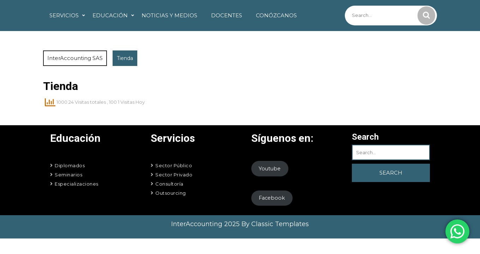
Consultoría (169, 184)
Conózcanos (276, 15)
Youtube (270, 168)
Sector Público (173, 165)
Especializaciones (76, 184)
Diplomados (70, 165)
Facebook (272, 198)
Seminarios (68, 174)
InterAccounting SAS (75, 58)
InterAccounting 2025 (206, 224)
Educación (110, 15)
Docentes (226, 15)
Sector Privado (173, 174)
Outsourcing (170, 193)
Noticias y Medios (169, 15)
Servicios (64, 15)
